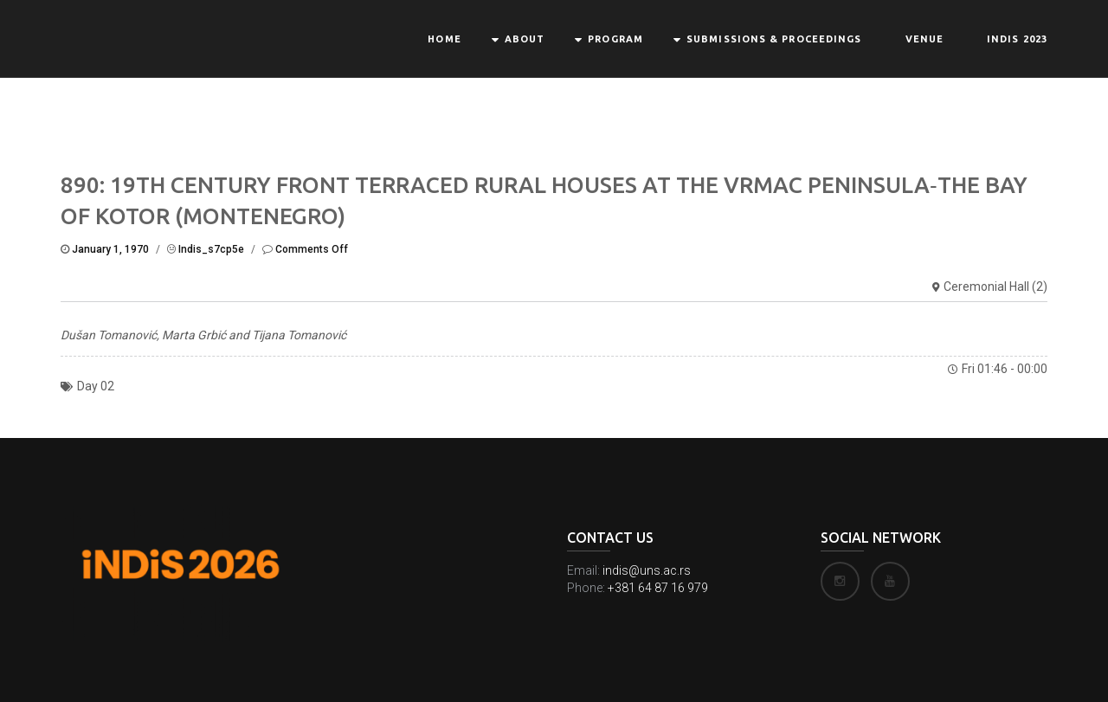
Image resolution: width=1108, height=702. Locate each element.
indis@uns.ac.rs (646, 570)
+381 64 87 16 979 (658, 588)
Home (444, 39)
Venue (924, 39)
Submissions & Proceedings (774, 39)
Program (615, 39)
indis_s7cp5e (211, 249)
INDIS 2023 (1017, 39)
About (525, 39)
